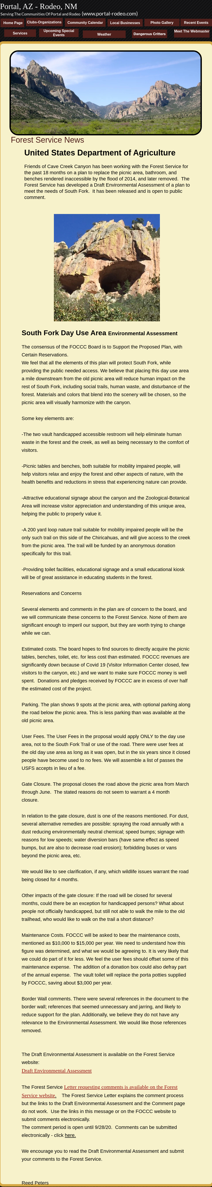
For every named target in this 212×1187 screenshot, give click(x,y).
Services (20, 33)
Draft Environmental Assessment (57, 1070)
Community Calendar (85, 23)
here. (70, 1135)
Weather (104, 34)
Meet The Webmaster (192, 31)
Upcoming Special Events (59, 33)
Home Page (11, 23)
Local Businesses (125, 23)
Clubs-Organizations (44, 22)
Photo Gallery (161, 23)
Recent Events (196, 23)
